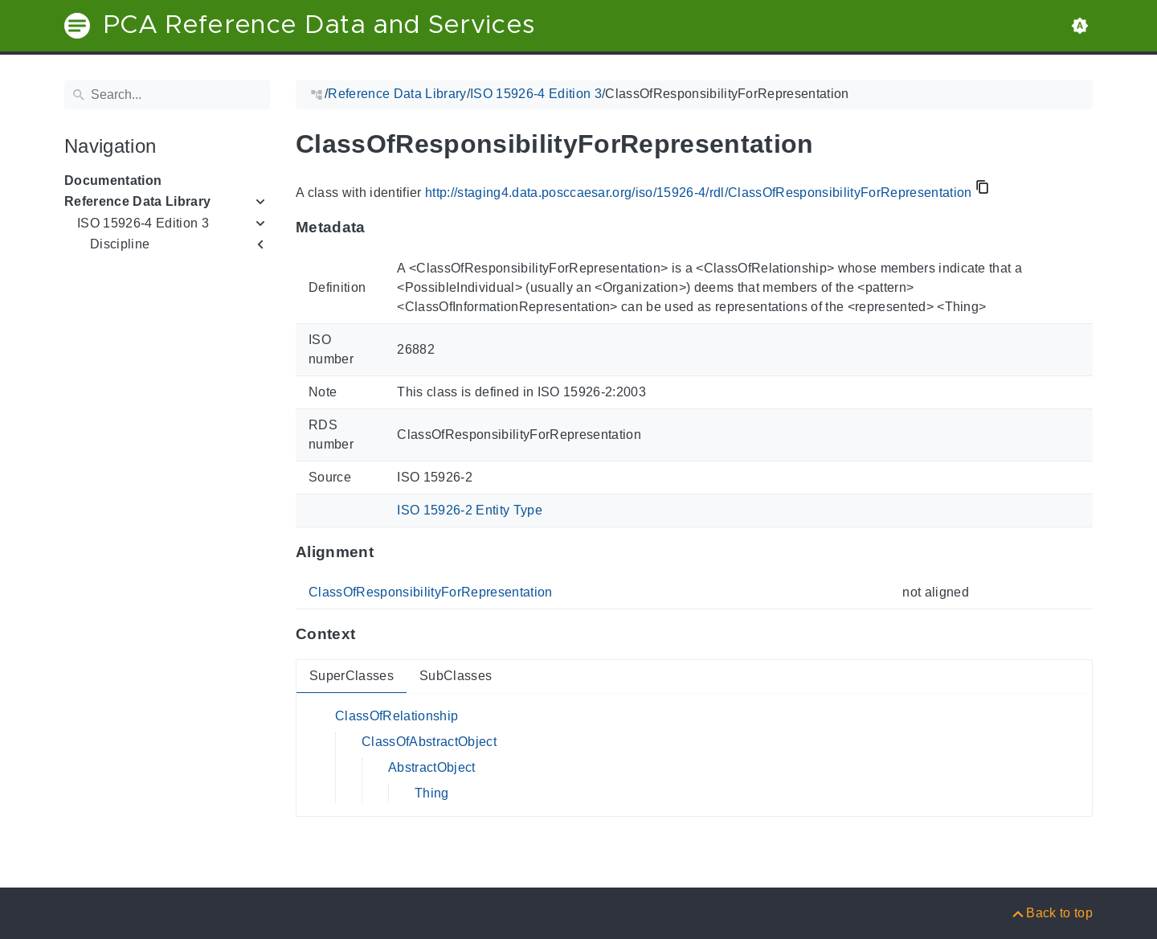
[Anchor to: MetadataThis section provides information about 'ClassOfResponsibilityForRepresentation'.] (381, 227)
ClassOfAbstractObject (429, 741)
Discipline (119, 244)
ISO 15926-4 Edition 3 (143, 223)
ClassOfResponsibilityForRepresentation (431, 592)
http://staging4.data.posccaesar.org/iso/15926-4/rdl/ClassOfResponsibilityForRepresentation (698, 192)
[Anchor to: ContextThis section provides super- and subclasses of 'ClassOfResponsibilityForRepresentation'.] (371, 634)
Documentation (112, 180)
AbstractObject (432, 767)
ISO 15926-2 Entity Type (469, 510)
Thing (432, 793)
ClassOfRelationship (396, 716)
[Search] (167, 94)
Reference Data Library (137, 201)
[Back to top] (1051, 913)
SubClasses (455, 676)
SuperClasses (351, 676)
